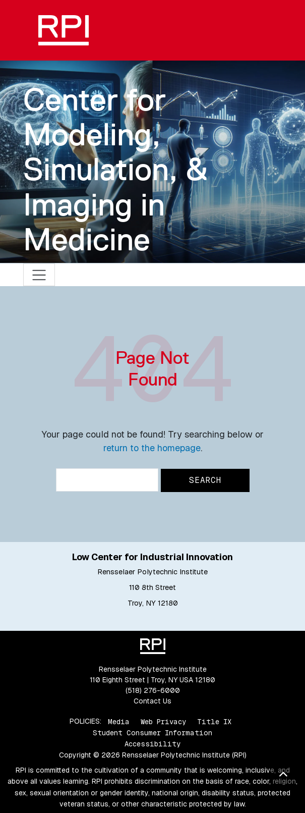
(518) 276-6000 (153, 690)
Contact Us (152, 701)
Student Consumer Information (152, 732)
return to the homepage (152, 448)
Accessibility (152, 743)
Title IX (214, 721)
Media (119, 721)
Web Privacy (163, 721)
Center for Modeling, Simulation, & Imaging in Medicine (115, 169)
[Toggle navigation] (39, 274)
